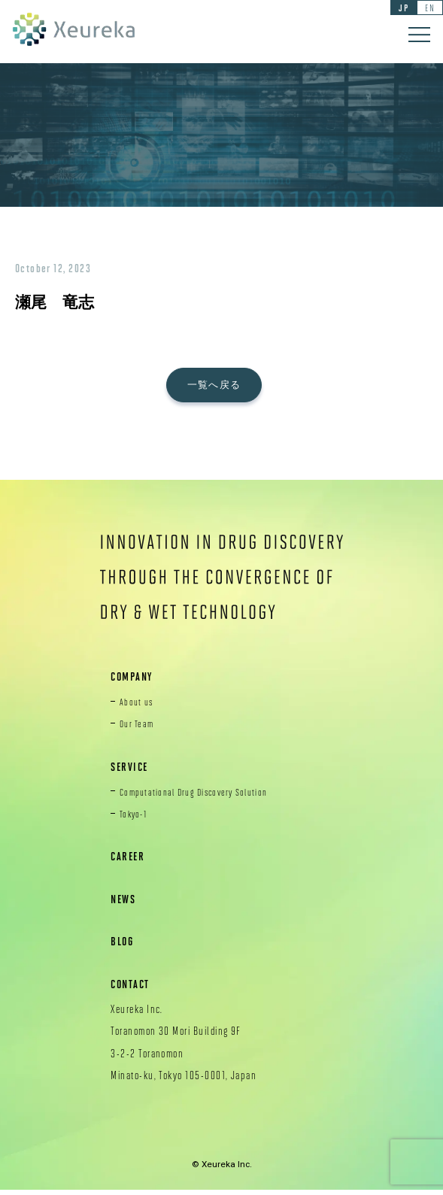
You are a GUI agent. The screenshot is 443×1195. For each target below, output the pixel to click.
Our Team (139, 728)
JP (398, 8)
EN (427, 8)
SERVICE (132, 770)
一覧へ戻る (221, 387)
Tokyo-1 (135, 818)
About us (138, 706)
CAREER (130, 861)
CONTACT (133, 988)
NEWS (125, 903)
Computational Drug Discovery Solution (202, 795)
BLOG (124, 946)
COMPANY (135, 681)
